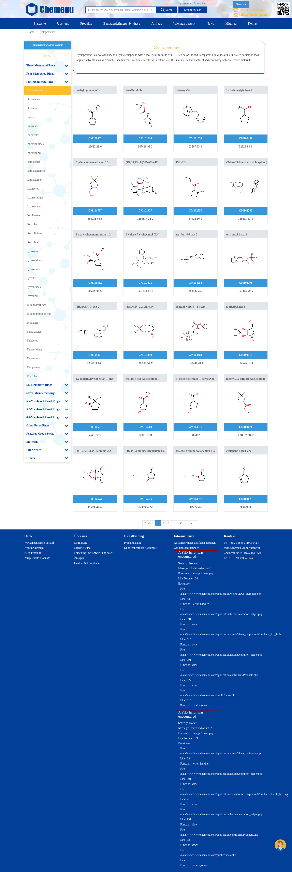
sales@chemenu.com (253, 14)
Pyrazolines (33, 269)
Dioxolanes (33, 99)
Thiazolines (33, 358)
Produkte (86, 23)
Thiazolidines (34, 349)
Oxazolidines (34, 233)
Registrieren (184, 3)
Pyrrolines (33, 295)
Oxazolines (33, 242)
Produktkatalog (133, 542)
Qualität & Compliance (87, 563)
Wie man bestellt (184, 23)
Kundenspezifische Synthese (140, 547)
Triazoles (32, 376)
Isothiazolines (35, 179)
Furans (30, 117)
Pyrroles (31, 278)
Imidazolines (34, 152)
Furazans (32, 126)
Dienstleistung (82, 547)
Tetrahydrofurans (36, 304)
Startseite (40, 23)
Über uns (63, 23)
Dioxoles (32, 108)
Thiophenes (33, 367)
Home (30, 32)
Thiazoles (32, 340)
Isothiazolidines (36, 170)
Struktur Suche (192, 9)
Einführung (80, 542)
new (47, 55)
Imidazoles (33, 135)
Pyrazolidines (34, 260)
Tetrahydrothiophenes (39, 313)
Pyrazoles (32, 251)
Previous (149, 523)
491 (182, 523)
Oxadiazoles (34, 215)
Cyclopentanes (35, 90)
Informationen (184, 536)
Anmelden (200, 3)
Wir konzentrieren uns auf (39, 542)
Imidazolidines (35, 143)
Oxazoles (32, 224)
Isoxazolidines (35, 197)
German (241, 4)
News (210, 23)
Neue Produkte (32, 552)
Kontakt (253, 23)
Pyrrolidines (34, 286)
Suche (166, 10)
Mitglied (230, 23)
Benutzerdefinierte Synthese (121, 23)
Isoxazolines (34, 206)
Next (192, 523)
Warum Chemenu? (34, 547)
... (175, 523)
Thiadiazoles (34, 331)
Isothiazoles (33, 161)
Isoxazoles (33, 188)
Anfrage (156, 23)
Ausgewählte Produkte (37, 558)
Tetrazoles (32, 322)
